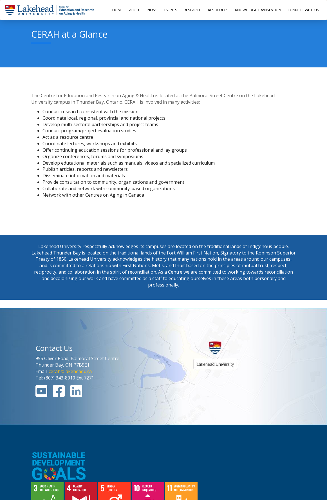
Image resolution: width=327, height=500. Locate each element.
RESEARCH (192, 9)
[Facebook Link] (59, 394)
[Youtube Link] (41, 394)
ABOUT (135, 9)
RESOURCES (218, 9)
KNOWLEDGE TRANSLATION (258, 9)
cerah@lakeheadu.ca (70, 371)
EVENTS (170, 9)
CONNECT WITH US (303, 9)
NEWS (152, 9)
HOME (117, 9)
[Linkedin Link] (76, 394)
